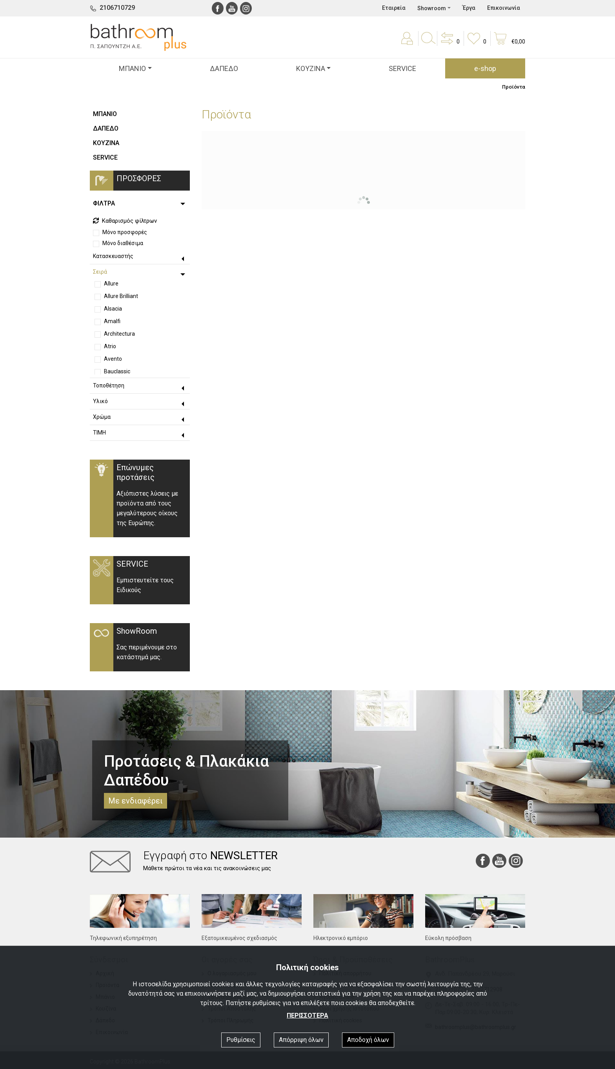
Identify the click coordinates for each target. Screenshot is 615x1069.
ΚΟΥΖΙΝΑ (106, 143)
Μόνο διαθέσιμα (122, 243)
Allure (111, 283)
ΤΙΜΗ (99, 432)
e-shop (485, 68)
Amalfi (112, 321)
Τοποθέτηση (108, 385)
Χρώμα (102, 417)
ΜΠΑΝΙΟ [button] (132, 68)
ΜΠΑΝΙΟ (105, 114)
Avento (113, 359)
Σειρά (100, 272)
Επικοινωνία (503, 8)
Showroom (431, 8)
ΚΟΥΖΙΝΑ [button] (310, 68)
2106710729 (117, 7)
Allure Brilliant (121, 296)
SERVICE (402, 68)
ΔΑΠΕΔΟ (224, 68)
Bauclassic (117, 371)
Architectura (119, 334)
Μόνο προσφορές (124, 232)
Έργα (468, 8)
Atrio (110, 346)
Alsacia (113, 308)
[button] (449, 43)
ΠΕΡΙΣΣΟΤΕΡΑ (307, 1015)
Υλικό (100, 401)
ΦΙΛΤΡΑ (104, 203)
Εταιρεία (394, 8)
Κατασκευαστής (113, 256)
